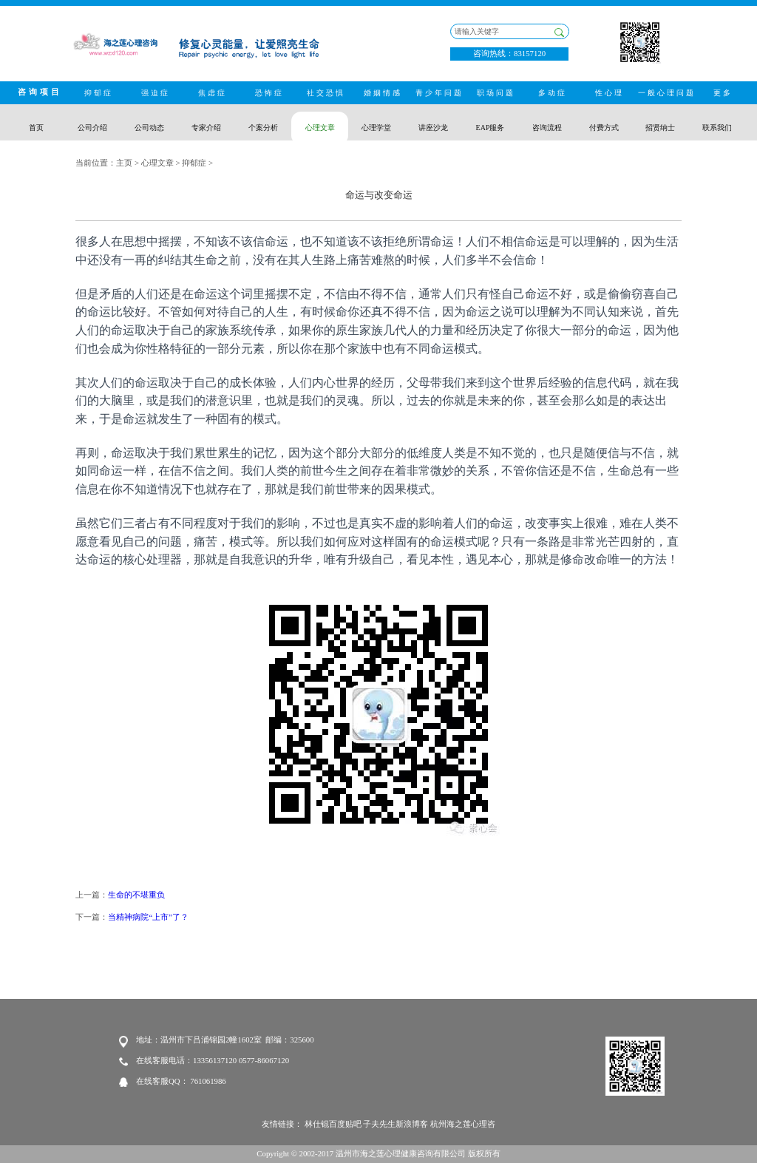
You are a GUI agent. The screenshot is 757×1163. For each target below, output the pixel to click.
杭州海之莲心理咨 (462, 1123)
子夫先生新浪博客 (395, 1123)
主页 (124, 162)
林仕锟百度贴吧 (333, 1123)
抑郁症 (194, 162)
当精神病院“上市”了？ (148, 916)
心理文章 (157, 162)
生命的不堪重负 (136, 894)
